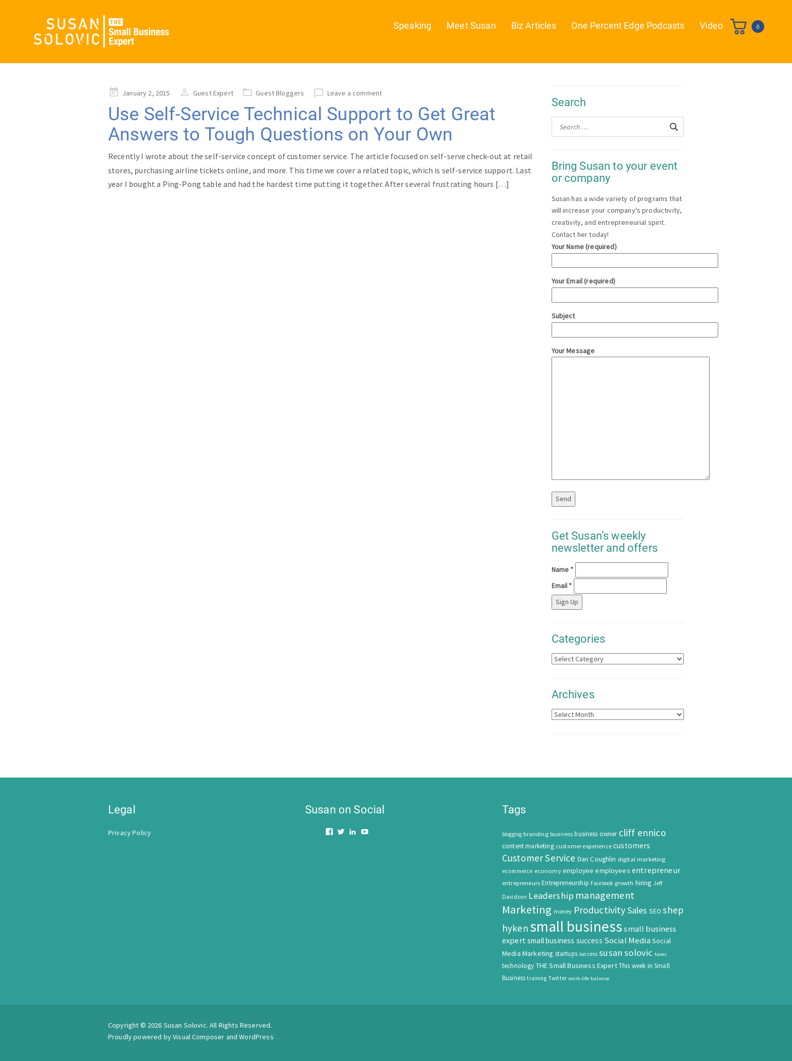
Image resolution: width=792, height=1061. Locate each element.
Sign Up (567, 601)
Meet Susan (471, 25)
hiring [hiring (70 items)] (643, 883)
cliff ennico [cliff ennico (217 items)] (642, 833)
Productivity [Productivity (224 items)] (600, 910)
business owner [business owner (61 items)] (595, 834)
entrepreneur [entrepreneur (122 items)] (656, 870)
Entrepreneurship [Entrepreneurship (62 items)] (565, 883)
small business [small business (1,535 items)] (576, 926)
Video (711, 25)
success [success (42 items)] (588, 953)
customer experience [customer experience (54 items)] (584, 846)
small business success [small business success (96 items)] (565, 940)
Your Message (618, 414)
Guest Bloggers (280, 93)
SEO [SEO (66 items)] (655, 911)
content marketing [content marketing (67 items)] (528, 846)
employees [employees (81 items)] (612, 870)
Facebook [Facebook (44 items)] (601, 883)
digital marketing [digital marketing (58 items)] (642, 859)
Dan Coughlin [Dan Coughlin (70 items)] (596, 859)
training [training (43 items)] (536, 978)
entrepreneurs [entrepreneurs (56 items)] (521, 883)
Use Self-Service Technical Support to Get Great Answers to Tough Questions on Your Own (302, 124)
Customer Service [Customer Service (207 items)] (539, 858)
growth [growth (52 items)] (624, 883)
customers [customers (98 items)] (631, 845)
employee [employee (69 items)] (578, 870)
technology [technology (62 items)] (518, 965)
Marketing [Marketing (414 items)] (527, 909)
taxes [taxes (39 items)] (661, 954)
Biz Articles (534, 25)
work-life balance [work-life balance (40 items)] (588, 978)
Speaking (412, 25)
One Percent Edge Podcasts (627, 25)
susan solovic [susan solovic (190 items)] (626, 952)
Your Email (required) (618, 287)
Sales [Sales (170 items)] (637, 910)
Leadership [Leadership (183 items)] (551, 895)
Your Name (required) (618, 253)
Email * (562, 585)
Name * (563, 569)
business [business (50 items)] (561, 834)
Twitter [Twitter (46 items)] (557, 978)
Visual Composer (198, 1036)
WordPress (256, 1036)
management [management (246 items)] (604, 895)
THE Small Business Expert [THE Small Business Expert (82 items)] (576, 965)
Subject (618, 322)
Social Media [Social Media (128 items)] (627, 940)
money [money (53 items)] (563, 911)
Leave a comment (354, 93)
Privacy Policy (129, 832)
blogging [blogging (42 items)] (512, 834)
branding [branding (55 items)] (535, 834)
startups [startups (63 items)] (566, 953)
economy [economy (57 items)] (547, 871)
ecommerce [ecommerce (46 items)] (517, 871)
